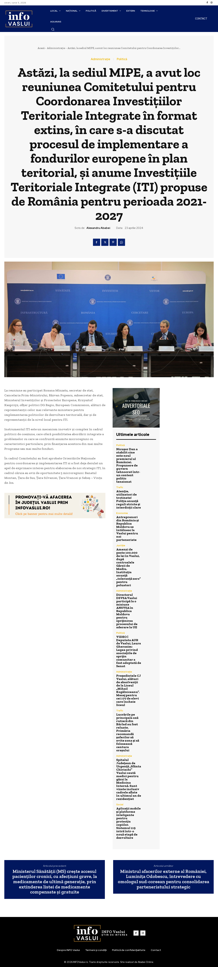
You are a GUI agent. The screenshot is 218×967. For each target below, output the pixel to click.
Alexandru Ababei (98, 228)
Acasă (41, 48)
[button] (52, 29)
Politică (122, 59)
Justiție (120, 545)
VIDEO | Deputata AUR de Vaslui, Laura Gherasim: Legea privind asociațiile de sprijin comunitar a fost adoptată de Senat (128, 651)
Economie (122, 513)
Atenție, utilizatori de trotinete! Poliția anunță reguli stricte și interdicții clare (128, 499)
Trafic (119, 487)
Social (119, 804)
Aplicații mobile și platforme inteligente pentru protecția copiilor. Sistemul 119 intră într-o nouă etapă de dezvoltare (128, 823)
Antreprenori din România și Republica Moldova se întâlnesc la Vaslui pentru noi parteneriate (127, 528)
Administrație (56, 48)
